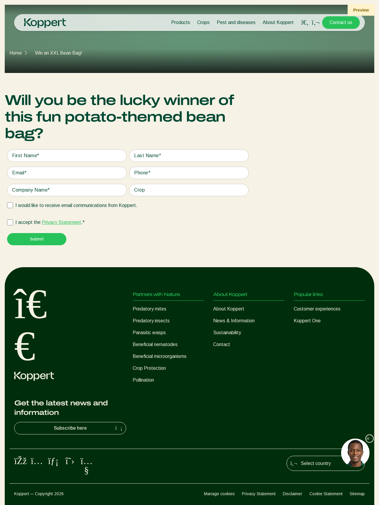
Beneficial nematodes (155, 344)
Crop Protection (149, 368)
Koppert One (307, 320)
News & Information (234, 320)
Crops (203, 22)
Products (180, 22)
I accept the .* (50, 222)
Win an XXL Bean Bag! (58, 52)
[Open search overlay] (305, 22)
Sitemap (357, 493)
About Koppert (278, 22)
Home (15, 52)
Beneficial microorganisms (160, 356)
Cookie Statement (326, 493)
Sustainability (227, 332)
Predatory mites (149, 308)
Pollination (143, 380)
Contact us (341, 22)
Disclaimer (292, 493)
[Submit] (36, 239)
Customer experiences (317, 308)
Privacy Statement (61, 222)
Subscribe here (89, 428)
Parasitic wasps (149, 332)
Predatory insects (151, 320)
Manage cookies (219, 493)
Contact (221, 344)
